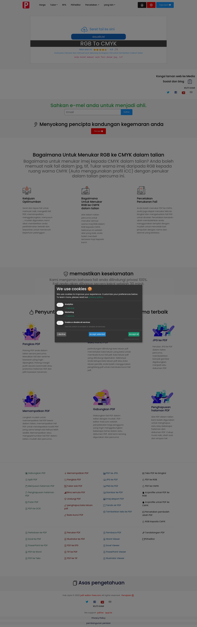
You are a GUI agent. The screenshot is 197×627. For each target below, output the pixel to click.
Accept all (134, 334)
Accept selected (97, 334)
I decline (61, 334)
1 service (69, 308)
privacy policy (96, 297)
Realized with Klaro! (132, 339)
